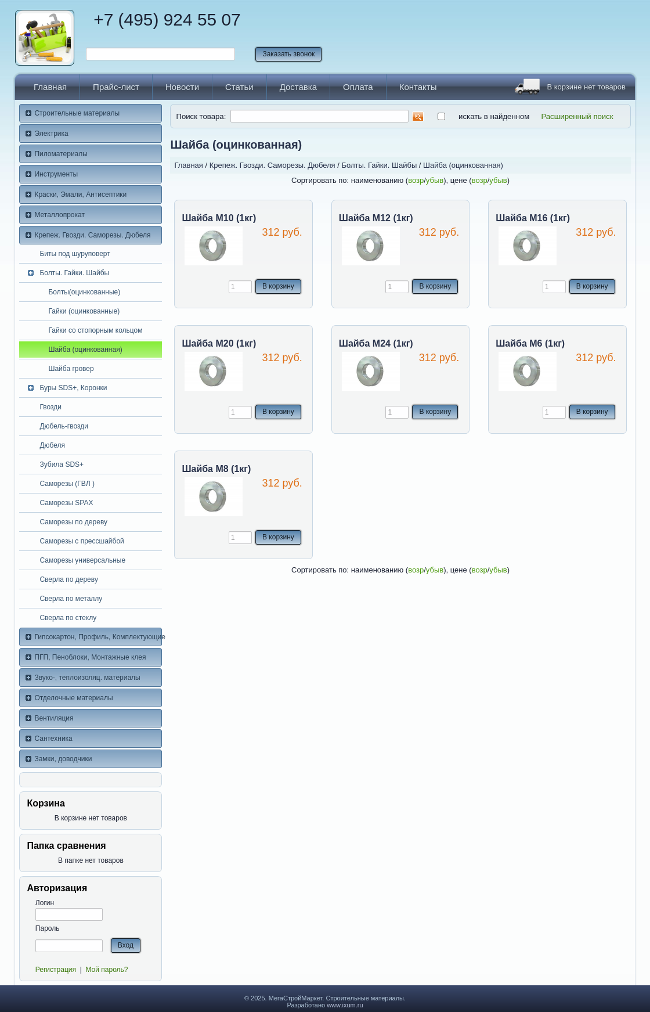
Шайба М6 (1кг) (530, 343)
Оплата (358, 87)
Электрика (51, 133)
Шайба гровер (70, 369)
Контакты (418, 87)
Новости (182, 87)
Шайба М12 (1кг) (376, 218)
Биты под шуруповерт (74, 254)
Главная (50, 87)
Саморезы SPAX (66, 503)
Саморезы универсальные (82, 560)
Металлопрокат (59, 215)
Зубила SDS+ (61, 464)
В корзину (278, 286)
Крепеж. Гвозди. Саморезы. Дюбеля (92, 235)
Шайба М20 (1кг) (219, 343)
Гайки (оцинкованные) (84, 311)
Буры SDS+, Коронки (73, 388)
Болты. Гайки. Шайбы (74, 273)
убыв (434, 180)
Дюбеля (52, 445)
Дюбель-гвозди (63, 426)
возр (416, 180)
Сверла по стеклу (67, 618)
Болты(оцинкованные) (84, 292)
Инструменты (56, 174)
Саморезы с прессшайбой (81, 541)
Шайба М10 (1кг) (219, 218)
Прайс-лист (116, 87)
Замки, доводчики (63, 759)
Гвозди (50, 407)
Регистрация (55, 970)
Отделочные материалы (73, 698)
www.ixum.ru (345, 1005)
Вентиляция (53, 718)
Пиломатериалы (61, 154)
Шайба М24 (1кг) (376, 343)
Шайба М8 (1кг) (216, 469)
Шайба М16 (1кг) (533, 218)
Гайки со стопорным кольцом (95, 330)
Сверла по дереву (68, 579)
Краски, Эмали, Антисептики (80, 194)
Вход (125, 945)
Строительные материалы (77, 113)
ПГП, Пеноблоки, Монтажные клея (90, 657)
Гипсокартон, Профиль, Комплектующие (98, 637)
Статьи (239, 87)
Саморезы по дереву (73, 522)
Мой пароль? (106, 970)
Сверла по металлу (70, 599)
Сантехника (53, 738)
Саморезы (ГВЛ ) (67, 484)
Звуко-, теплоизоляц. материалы (87, 678)
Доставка (298, 87)
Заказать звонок (288, 54)
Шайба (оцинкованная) (85, 349)
